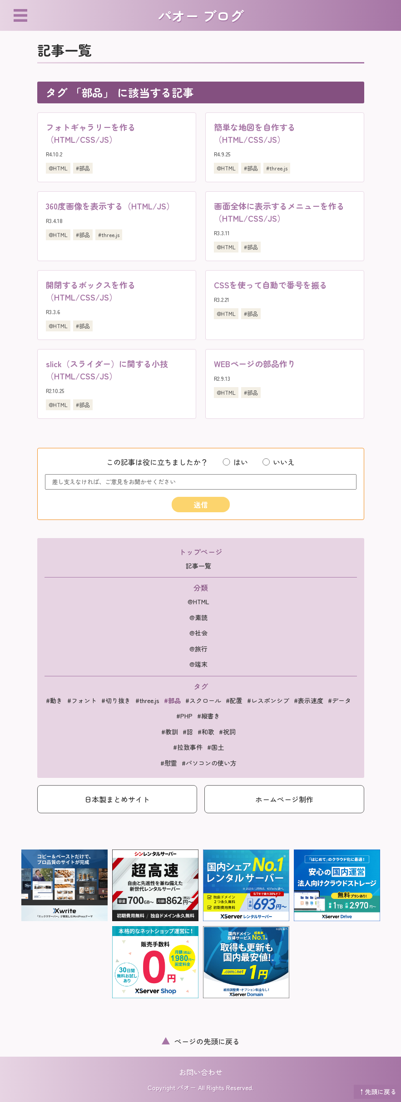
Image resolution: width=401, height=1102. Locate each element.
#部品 (83, 168)
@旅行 (198, 648)
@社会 (198, 632)
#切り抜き (116, 700)
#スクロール (203, 700)
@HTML (58, 168)
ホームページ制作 (284, 799)
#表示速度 (308, 700)
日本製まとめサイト (117, 799)
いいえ (278, 461)
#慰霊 (168, 762)
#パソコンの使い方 (209, 762)
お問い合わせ (201, 1072)
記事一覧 (198, 565)
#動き (54, 700)
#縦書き (208, 715)
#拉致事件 (188, 747)
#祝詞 (227, 731)
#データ (339, 700)
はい (235, 461)
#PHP (184, 715)
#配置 (234, 700)
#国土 (215, 747)
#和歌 (206, 731)
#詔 (188, 731)
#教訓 (169, 731)
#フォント (82, 700)
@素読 (198, 617)
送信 (200, 504)
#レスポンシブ (268, 700)
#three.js (276, 168)
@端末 (198, 664)
